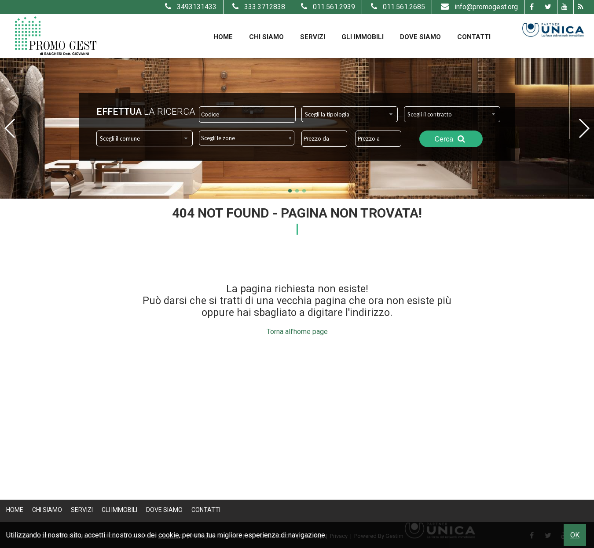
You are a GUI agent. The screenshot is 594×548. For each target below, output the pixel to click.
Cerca (451, 139)
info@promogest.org (478, 7)
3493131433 (189, 7)
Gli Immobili (362, 37)
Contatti (474, 37)
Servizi (312, 37)
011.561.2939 (327, 7)
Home (223, 37)
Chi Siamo (266, 37)
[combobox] (349, 114)
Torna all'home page (297, 331)
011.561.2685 (397, 7)
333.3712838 (257, 7)
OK (574, 535)
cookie (168, 535)
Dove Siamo (420, 37)
